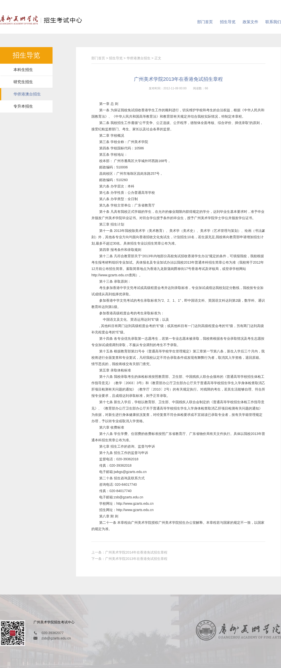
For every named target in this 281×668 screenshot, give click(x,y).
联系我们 (273, 22)
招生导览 (228, 22)
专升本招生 (23, 106)
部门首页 (205, 22)
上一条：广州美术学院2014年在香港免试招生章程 (129, 552)
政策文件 (250, 22)
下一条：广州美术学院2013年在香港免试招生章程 (129, 559)
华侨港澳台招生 (27, 94)
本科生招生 (23, 70)
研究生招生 (23, 82)
